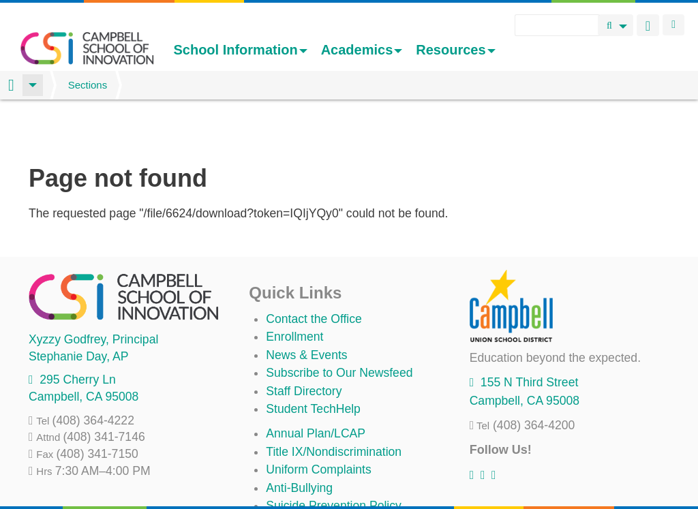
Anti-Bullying (299, 439)
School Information (240, 49)
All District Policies (315, 475)
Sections (88, 85)
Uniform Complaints (318, 421)
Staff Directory (304, 343)
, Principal (93, 291)
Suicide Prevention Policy (333, 457)
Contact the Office (314, 270)
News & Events (306, 306)
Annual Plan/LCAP (315, 385)
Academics (362, 49)
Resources (455, 49)
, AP (78, 308)
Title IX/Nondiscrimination (333, 403)
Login (673, 24)
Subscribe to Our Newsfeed (339, 324)
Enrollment (294, 288)
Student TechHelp (313, 360)
